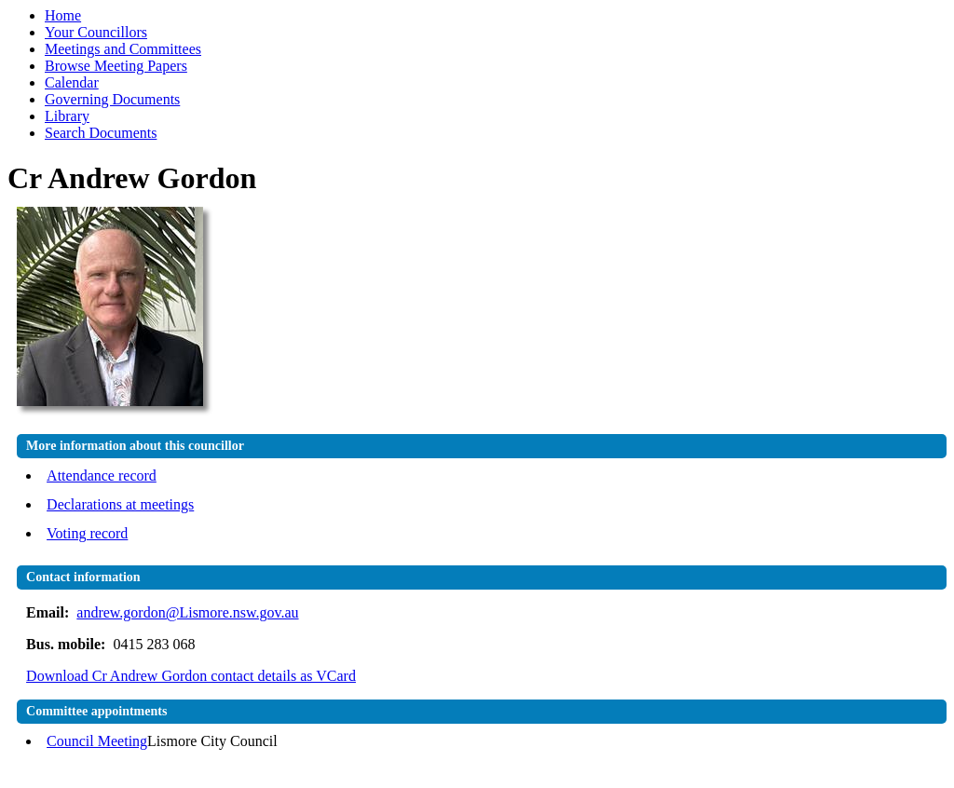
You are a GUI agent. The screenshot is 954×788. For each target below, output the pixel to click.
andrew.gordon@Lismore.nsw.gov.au (187, 612)
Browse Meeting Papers (116, 66)
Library (67, 116)
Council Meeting (97, 741)
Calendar (72, 82)
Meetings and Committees (123, 49)
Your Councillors (96, 32)
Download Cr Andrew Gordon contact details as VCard (191, 676)
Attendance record (102, 475)
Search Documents (101, 133)
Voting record (87, 533)
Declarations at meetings (120, 504)
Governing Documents (112, 99)
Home (63, 15)
